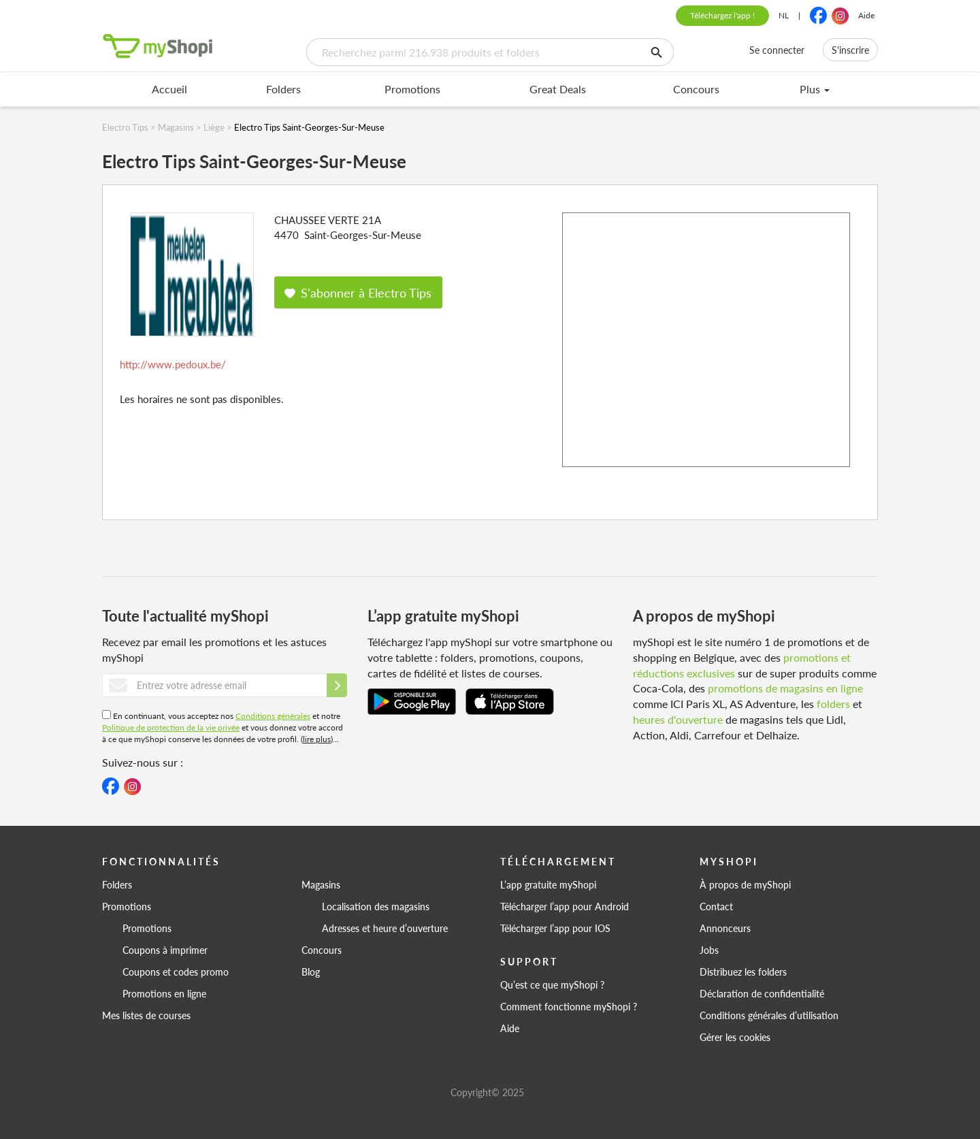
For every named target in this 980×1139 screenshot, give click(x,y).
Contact (716, 906)
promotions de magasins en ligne (785, 688)
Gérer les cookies (735, 1037)
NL (784, 15)
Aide (866, 15)
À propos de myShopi (745, 884)
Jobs (709, 950)
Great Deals (557, 89)
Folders (283, 89)
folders (833, 703)
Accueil (169, 89)
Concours (696, 89)
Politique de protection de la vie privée (171, 727)
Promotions (412, 89)
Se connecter (776, 50)
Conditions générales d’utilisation (769, 1015)
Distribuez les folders (743, 971)
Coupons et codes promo (175, 971)
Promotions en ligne (164, 993)
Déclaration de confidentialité (762, 993)
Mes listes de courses (146, 1015)
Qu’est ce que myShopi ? (552, 984)
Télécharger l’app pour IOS (555, 928)
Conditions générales (272, 716)
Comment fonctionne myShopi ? (568, 1006)
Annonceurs (725, 928)
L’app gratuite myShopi (548, 884)
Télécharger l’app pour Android (564, 906)
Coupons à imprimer (165, 950)
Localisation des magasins (375, 906)
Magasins (320, 884)
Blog (310, 971)
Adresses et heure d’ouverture (385, 928)
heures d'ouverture (678, 719)
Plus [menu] (815, 89)
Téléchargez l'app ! (722, 15)
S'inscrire (850, 50)
